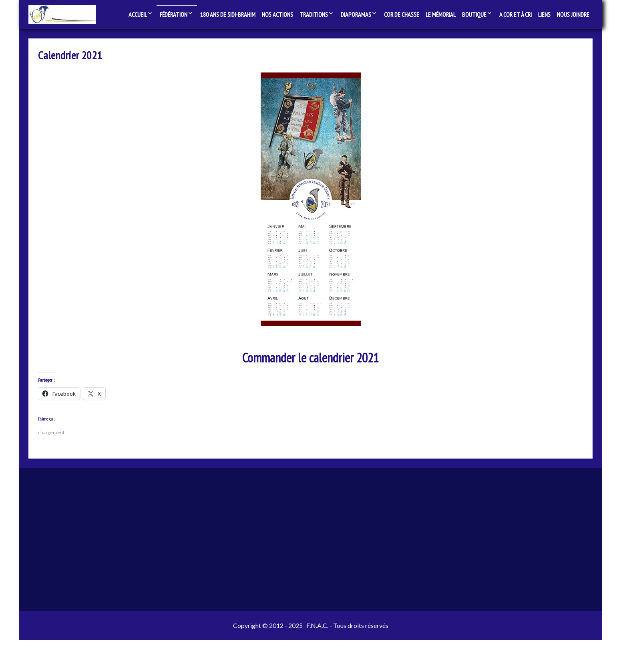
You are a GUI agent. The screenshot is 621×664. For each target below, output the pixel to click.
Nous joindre (573, 14)
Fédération (173, 14)
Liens (544, 14)
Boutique (474, 14)
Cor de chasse (401, 14)
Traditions (313, 14)
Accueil (138, 14)
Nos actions (277, 14)
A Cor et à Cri (515, 14)
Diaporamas (356, 14)
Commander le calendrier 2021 (310, 362)
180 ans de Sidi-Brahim (227, 14)
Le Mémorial (441, 14)
